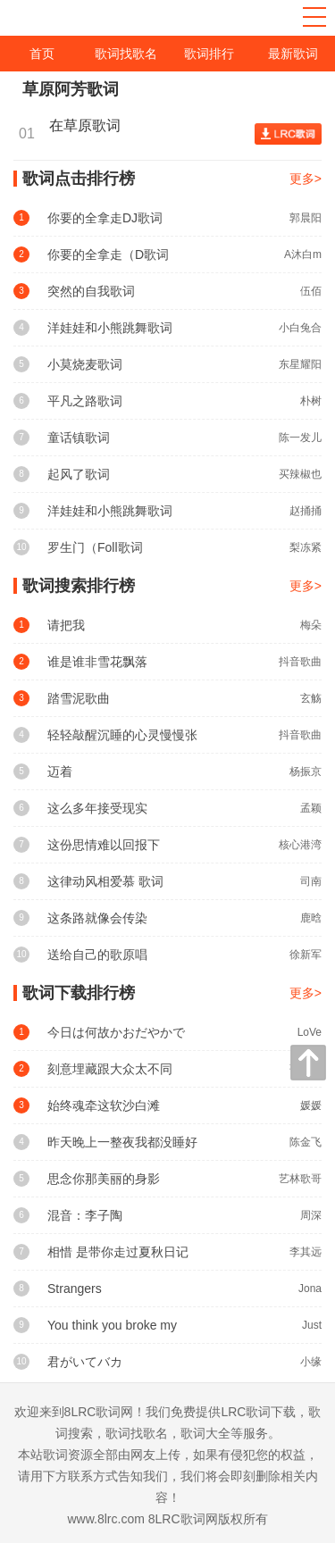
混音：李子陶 (84, 1215)
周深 (311, 1215)
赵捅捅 (305, 511)
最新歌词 (293, 53)
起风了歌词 (78, 474)
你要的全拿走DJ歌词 (105, 218)
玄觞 (311, 698)
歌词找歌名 (126, 53)
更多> (305, 178)
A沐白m (303, 254)
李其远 (305, 1252)
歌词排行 (209, 53)
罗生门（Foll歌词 (95, 547)
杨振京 (305, 771)
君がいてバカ (84, 1362)
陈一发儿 (300, 437)
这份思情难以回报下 (103, 845)
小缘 (311, 1361)
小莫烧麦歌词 (84, 364)
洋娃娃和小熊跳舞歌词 (109, 328)
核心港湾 (300, 844)
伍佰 (311, 291)
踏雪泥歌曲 (78, 698)
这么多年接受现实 (97, 808)
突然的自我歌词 (91, 291)
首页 (41, 53)
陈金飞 (305, 1142)
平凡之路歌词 (84, 401)
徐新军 (305, 954)
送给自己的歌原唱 (97, 954)
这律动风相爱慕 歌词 (105, 881)
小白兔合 (300, 327)
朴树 (311, 401)
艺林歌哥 (300, 1178)
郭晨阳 (305, 218)
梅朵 (311, 625)
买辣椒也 (300, 474)
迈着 (59, 771)
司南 (311, 881)
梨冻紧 (305, 547)
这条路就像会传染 (97, 918)
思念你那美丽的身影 (103, 1179)
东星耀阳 (300, 364)
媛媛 (311, 1105)
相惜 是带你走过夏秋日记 (117, 1252)
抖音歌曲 (300, 661)
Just (312, 1325)
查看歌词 (288, 134)
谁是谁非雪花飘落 (97, 662)
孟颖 (311, 808)
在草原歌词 (89, 125)
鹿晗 (311, 918)
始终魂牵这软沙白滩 (103, 1105)
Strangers (74, 1288)
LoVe (309, 1032)
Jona (310, 1288)
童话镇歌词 (78, 437)
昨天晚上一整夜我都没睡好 (122, 1142)
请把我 (66, 625)
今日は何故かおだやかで (116, 1032)
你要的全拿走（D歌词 (108, 254)
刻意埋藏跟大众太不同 (109, 1069)
